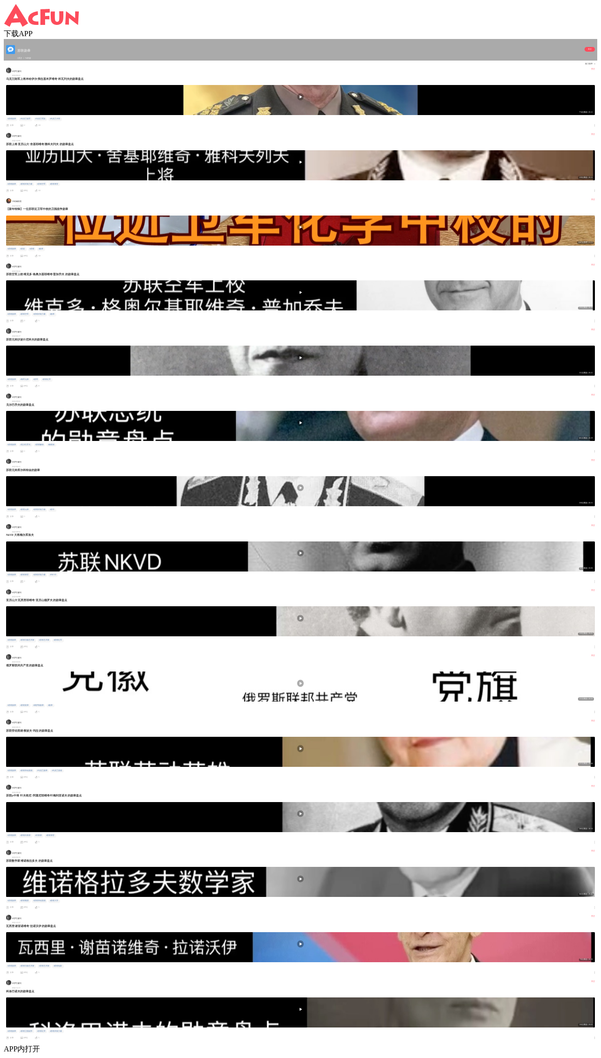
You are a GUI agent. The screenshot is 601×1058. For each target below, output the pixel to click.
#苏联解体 (39, 445)
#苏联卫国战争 (26, 1031)
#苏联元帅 (24, 509)
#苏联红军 (46, 379)
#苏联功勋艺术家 (27, 640)
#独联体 (51, 445)
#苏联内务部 (25, 835)
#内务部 (38, 835)
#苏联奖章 (24, 705)
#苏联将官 (54, 184)
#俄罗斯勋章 (38, 705)
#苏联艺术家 (44, 640)
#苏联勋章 (12, 119)
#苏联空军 (41, 184)
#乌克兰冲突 (55, 119)
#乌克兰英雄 (57, 771)
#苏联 (32, 249)
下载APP (18, 34)
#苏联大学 (54, 901)
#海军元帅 (24, 379)
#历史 (22, 249)
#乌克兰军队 (40, 119)
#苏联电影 (58, 966)
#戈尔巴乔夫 (25, 445)
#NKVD (53, 575)
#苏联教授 (24, 901)
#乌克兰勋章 (42, 771)
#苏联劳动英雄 (26, 771)
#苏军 (35, 379)
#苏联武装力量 (26, 184)
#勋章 (41, 249)
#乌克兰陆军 (25, 119)
